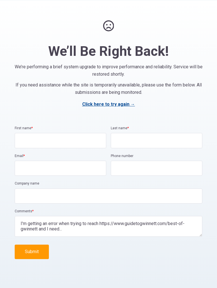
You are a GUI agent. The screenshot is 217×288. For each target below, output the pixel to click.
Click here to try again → (108, 104)
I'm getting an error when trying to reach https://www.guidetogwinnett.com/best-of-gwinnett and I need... (108, 226)
